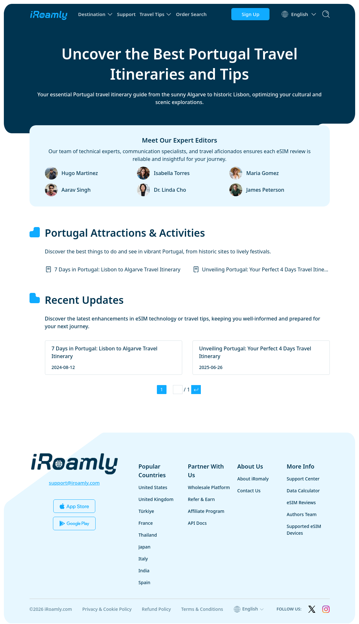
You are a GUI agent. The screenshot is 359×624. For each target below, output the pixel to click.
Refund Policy (156, 610)
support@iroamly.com (74, 482)
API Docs (197, 524)
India (144, 571)
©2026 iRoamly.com (51, 610)
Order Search (191, 14)
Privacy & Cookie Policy (107, 610)
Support (126, 14)
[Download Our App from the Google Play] (74, 523)
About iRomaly (253, 479)
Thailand (148, 535)
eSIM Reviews (301, 503)
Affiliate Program (206, 512)
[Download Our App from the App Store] (74, 506)
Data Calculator (303, 491)
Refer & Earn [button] (201, 500)
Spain (144, 583)
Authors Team (302, 515)
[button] (95, 14)
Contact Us (249, 491)
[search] (326, 14)
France (146, 524)
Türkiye (146, 512)
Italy (143, 559)
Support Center (303, 479)
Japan (145, 547)
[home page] (49, 14)
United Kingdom (156, 500)
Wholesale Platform (209, 488)
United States (153, 488)
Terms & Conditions (202, 610)
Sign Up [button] (250, 14)
